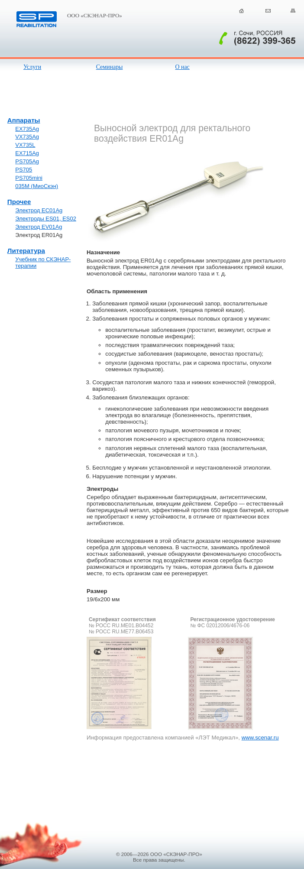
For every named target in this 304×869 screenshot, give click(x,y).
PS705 (23, 169)
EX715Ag (27, 153)
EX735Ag (27, 129)
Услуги (32, 67)
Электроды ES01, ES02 (45, 218)
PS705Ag (27, 161)
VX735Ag (27, 136)
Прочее (19, 201)
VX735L (25, 145)
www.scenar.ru (260, 737)
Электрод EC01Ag (38, 210)
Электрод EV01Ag (38, 227)
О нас (182, 67)
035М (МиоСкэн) (36, 186)
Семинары (109, 67)
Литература (26, 250)
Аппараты (23, 120)
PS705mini (28, 178)
